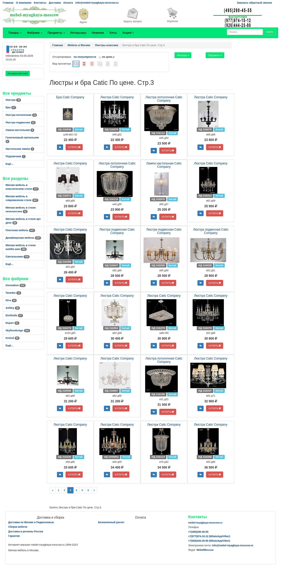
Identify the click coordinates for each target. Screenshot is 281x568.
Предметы (56, 32)
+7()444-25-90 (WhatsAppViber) (209, 540)
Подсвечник (16, 156)
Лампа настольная (20, 130)
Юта (11, 300)
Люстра (13, 99)
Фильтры (183, 55)
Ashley (13, 307)
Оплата (68, 2)
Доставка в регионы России (25, 531)
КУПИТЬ (74, 147)
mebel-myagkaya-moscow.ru (205, 522)
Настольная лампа (20, 148)
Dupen (12, 322)
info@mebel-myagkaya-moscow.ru (97, 2)
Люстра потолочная (21, 114)
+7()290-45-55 (198, 531)
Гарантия (14, 535)
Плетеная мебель (20, 230)
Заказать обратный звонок (254, 2)
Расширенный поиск (18, 73)
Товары (15, 32)
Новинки (98, 32)
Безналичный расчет (111, 522)
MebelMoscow (205, 549)
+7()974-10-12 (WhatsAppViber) (209, 536)
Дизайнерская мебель (23, 237)
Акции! (128, 32)
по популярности (85, 56)
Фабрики (34, 32)
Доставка (55, 2)
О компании (23, 2)
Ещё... (9, 163)
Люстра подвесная (21, 122)
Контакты (40, 2)
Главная (8, 2)
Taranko (13, 292)
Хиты (113, 32)
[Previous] (52, 490)
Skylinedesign (18, 330)
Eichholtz (14, 315)
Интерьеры (78, 32)
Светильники (18, 256)
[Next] (94, 490)
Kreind (13, 338)
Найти (269, 31)
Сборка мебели (17, 526)
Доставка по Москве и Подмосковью (31, 522)
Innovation (16, 285)
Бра (11, 107)
